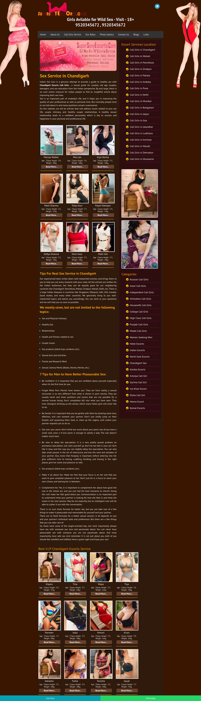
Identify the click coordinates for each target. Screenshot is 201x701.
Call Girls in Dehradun (141, 152)
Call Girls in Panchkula (142, 62)
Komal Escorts (137, 408)
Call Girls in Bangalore (142, 107)
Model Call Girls (138, 330)
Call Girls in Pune (139, 88)
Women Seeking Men (141, 337)
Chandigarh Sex (138, 363)
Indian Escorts (137, 350)
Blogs (136, 34)
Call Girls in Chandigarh (142, 49)
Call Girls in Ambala (140, 81)
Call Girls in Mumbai (140, 101)
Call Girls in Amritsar (141, 139)
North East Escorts (139, 356)
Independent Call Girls (142, 292)
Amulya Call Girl (138, 375)
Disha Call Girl (137, 395)
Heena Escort (137, 401)
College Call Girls (139, 311)
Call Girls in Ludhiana (141, 133)
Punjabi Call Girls (139, 324)
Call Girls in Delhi (139, 94)
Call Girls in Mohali (140, 56)
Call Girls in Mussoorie (142, 159)
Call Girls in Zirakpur (141, 69)
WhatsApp (151, 698)
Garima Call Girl (138, 382)
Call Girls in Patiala (140, 75)
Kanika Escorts (137, 369)
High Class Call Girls (140, 318)
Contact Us (123, 34)
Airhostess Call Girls (140, 298)
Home (43, 34)
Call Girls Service (72, 34)
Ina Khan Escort (138, 388)
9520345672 (87, 25)
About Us (55, 34)
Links (146, 34)
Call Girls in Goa (138, 120)
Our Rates (90, 34)
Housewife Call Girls (140, 305)
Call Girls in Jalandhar (141, 126)
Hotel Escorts (137, 343)
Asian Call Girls (138, 285)
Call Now (50, 698)
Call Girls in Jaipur (139, 114)
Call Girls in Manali (140, 146)
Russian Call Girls (139, 279)
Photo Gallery (107, 34)
